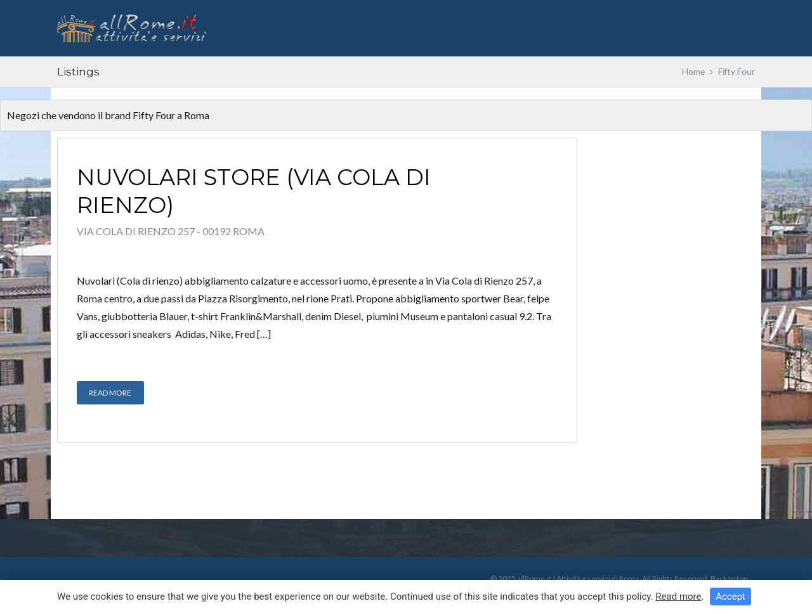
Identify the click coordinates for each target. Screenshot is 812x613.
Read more (678, 596)
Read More (110, 392)
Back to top (728, 578)
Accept (730, 596)
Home (693, 72)
